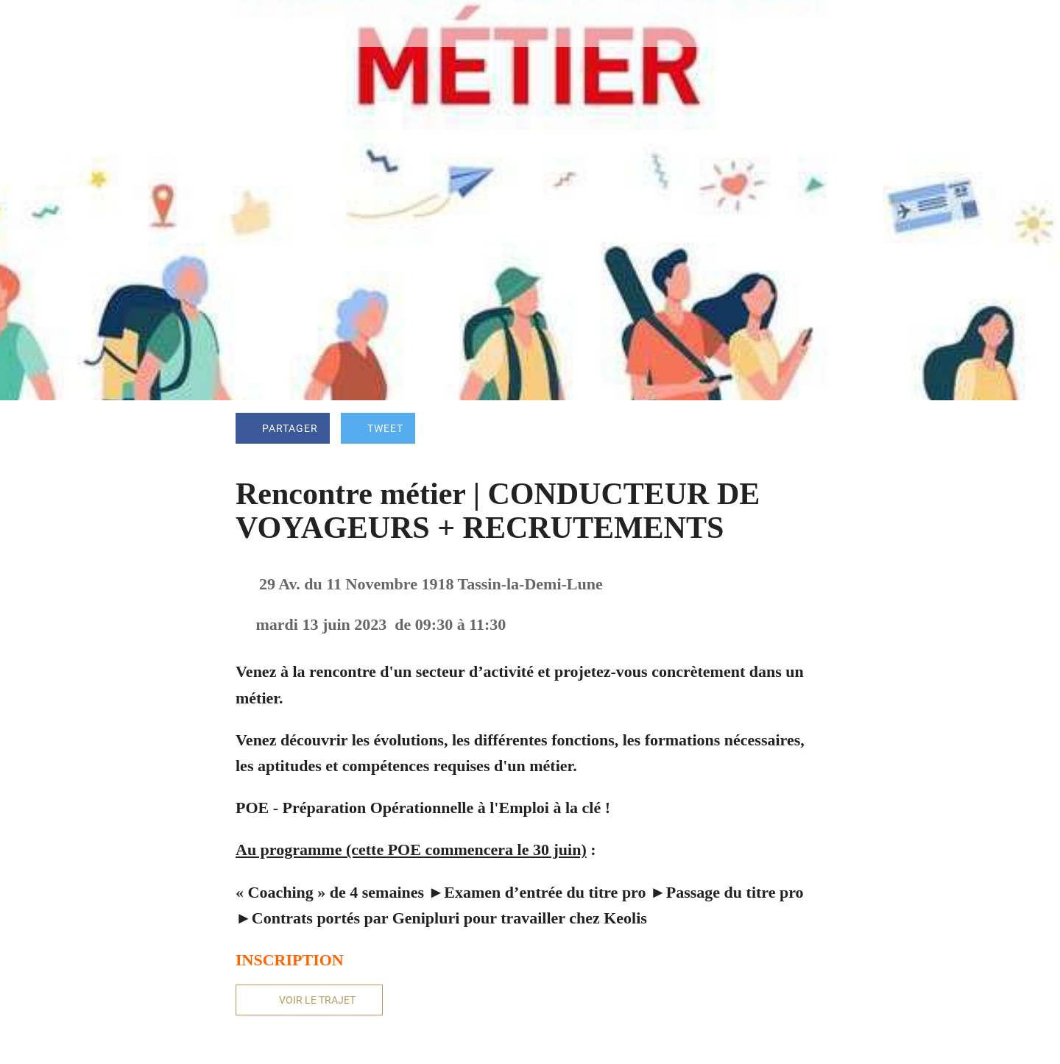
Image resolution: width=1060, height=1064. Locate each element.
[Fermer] (29, 23)
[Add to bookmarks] (806, 429)
